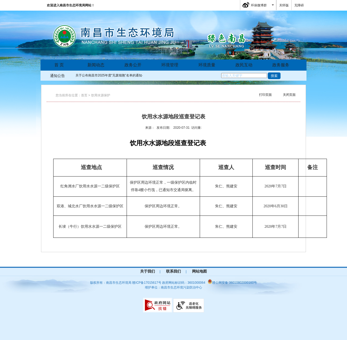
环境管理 (169, 65)
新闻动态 (95, 65)
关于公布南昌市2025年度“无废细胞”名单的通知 (108, 75)
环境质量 (206, 65)
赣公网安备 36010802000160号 (232, 283)
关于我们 (147, 271)
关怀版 (284, 5)
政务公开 (132, 65)
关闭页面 (289, 95)
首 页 (59, 65)
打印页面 (265, 95)
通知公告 (57, 76)
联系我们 (173, 271)
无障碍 (299, 5)
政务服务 (280, 65)
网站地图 (199, 271)
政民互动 (243, 65)
